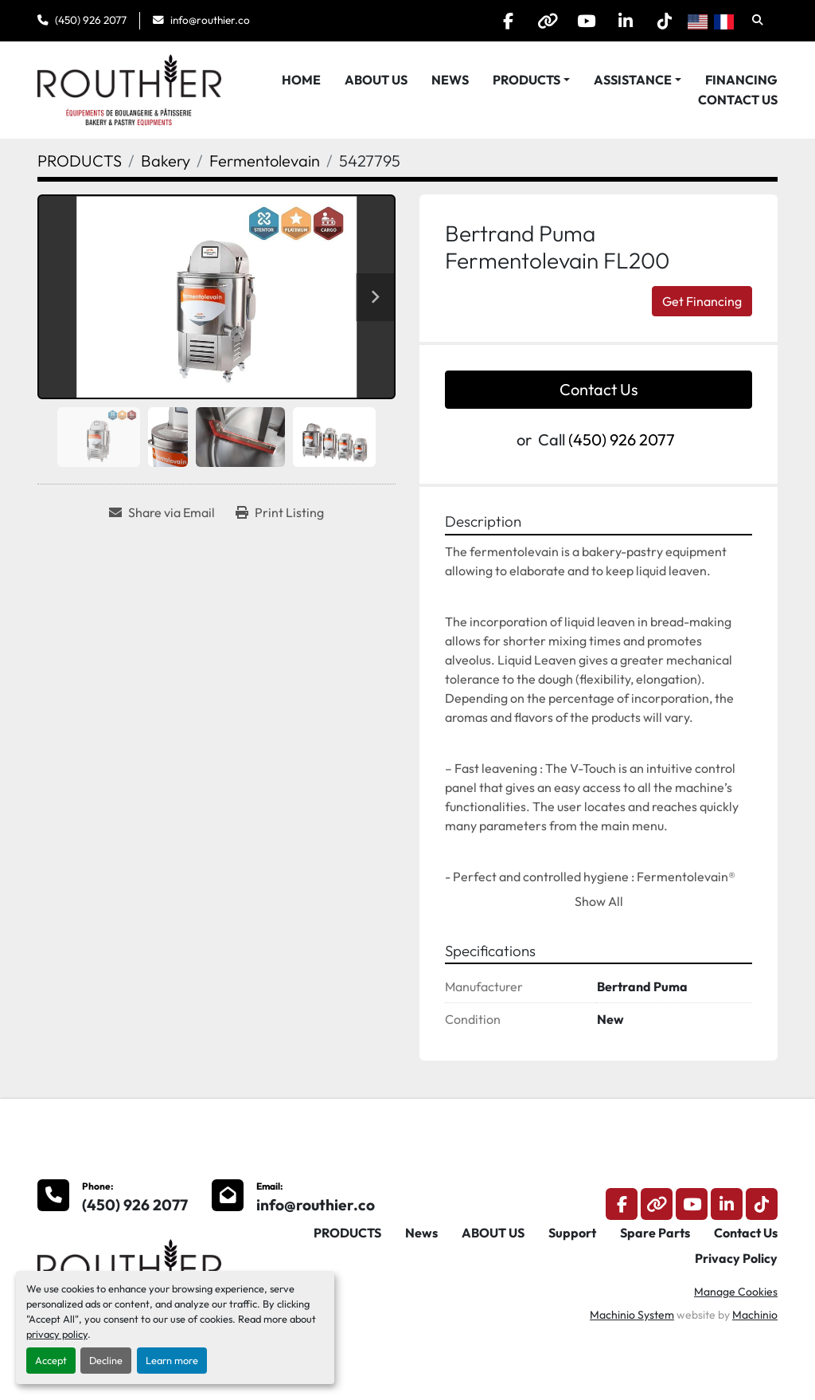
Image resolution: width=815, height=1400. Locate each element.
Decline (106, 1360)
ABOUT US (376, 80)
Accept (51, 1360)
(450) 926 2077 (91, 20)
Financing (741, 80)
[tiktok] (664, 21)
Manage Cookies (736, 1291)
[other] (542, 21)
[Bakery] (165, 161)
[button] (531, 79)
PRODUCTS (526, 80)
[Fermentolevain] (264, 161)
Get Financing (702, 301)
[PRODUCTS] (79, 161)
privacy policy (57, 1333)
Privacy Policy (736, 1258)
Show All (599, 901)
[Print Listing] (279, 512)
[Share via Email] (162, 512)
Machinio (755, 1315)
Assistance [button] (633, 80)
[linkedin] (623, 21)
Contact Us (738, 100)
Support (572, 1233)
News (450, 80)
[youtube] (582, 21)
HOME (301, 80)
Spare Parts (655, 1233)
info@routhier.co (210, 20)
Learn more (172, 1360)
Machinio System (632, 1315)
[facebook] (501, 21)
